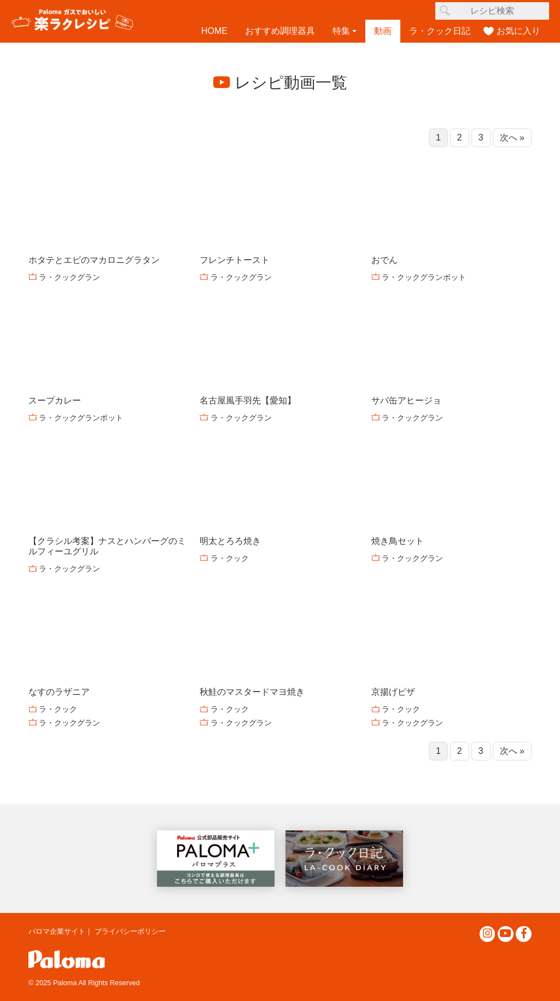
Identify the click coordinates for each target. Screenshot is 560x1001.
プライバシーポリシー (130, 931)
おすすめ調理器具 (280, 31)
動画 (383, 31)
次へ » (512, 137)
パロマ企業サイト (56, 931)
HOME (214, 31)
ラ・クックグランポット (424, 277)
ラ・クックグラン (69, 277)
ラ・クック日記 (439, 31)
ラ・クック (230, 558)
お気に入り (518, 31)
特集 (341, 31)
